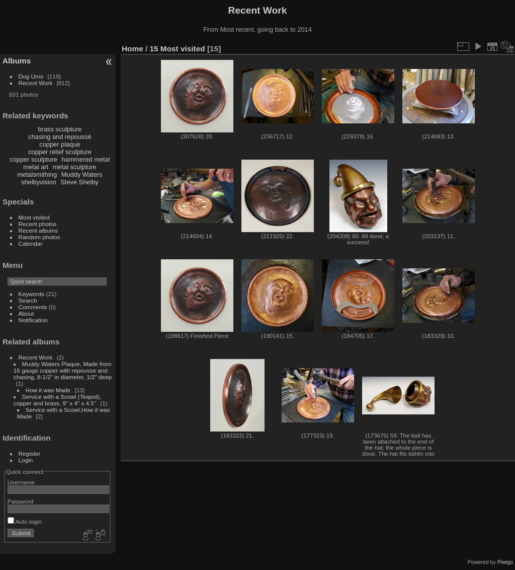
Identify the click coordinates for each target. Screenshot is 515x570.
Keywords (32, 294)
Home (132, 48)
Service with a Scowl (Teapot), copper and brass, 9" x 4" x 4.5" (57, 399)
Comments (33, 307)
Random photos (39, 237)
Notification (33, 320)
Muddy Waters (82, 174)
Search (28, 300)
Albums (17, 60)
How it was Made (48, 390)
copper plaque (59, 144)
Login (26, 460)
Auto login (25, 521)
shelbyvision (38, 182)
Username (21, 482)
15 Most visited (177, 48)
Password (21, 501)
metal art (35, 167)
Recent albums (38, 230)
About (26, 313)
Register (30, 453)
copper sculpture (33, 159)
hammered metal (85, 159)
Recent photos (38, 224)
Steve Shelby (79, 182)
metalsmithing (37, 174)
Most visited (34, 217)
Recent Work (36, 83)
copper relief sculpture (60, 152)
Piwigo (505, 562)
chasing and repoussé (59, 136)
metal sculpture (75, 167)
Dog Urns (31, 76)
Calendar (31, 243)
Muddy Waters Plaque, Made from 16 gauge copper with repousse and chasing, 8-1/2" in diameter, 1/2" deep (63, 370)
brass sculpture (60, 129)
